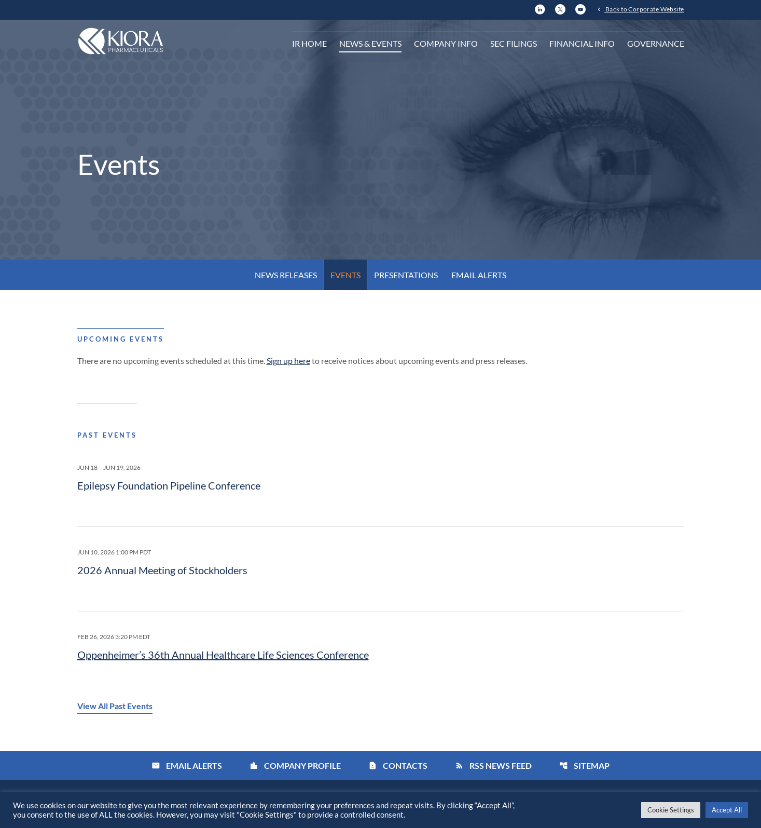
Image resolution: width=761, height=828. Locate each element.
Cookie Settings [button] (670, 810)
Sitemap (584, 765)
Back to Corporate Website (644, 8)
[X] (560, 8)
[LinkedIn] (540, 8)
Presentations (406, 275)
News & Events (370, 43)
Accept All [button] (727, 810)
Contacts (397, 765)
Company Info (446, 43)
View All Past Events (115, 706)
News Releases (286, 275)
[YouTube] (580, 8)
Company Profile (295, 765)
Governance (655, 43)
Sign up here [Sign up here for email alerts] (288, 360)
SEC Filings (513, 43)
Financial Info (582, 43)
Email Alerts (478, 275)
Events (345, 275)
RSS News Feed (493, 765)
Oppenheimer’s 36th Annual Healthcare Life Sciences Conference (223, 654)
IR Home (309, 43)
